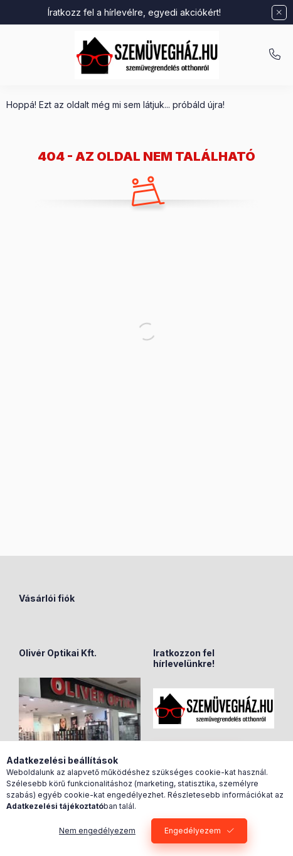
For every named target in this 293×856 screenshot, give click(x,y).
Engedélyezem (192, 830)
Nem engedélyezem (97, 830)
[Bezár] (279, 12)
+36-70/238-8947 (275, 54)
